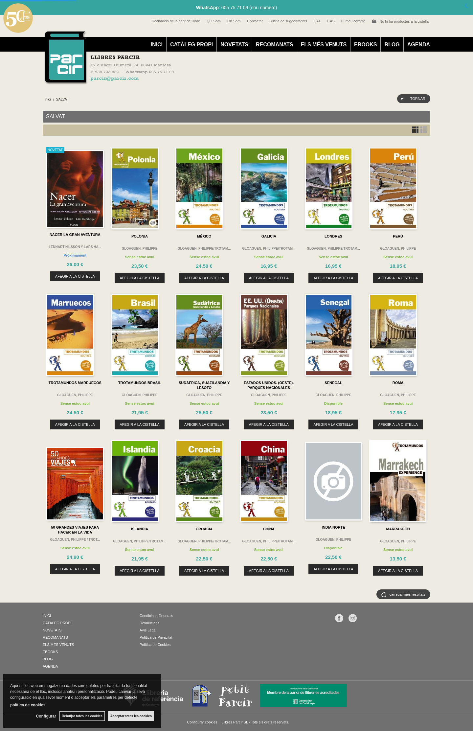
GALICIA (268, 236)
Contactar (255, 21)
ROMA (398, 383)
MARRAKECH (398, 529)
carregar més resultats (407, 594)
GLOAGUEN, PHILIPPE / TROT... (75, 539)
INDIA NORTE (333, 527)
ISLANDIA (139, 529)
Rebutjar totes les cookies (82, 716)
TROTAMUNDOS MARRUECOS (75, 383)
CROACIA (204, 529)
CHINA (269, 529)
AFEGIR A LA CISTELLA (75, 276)
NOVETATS (234, 44)
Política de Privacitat (156, 637)
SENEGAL (333, 383)
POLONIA (139, 236)
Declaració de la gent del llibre (176, 21)
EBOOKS (365, 44)
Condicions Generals (156, 616)
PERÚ (398, 236)
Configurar (46, 716)
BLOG (391, 44)
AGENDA (418, 44)
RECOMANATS (274, 44)
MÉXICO (204, 236)
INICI (156, 44)
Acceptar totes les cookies (131, 716)
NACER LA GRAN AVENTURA (75, 235)
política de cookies (27, 705)
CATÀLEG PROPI (191, 44)
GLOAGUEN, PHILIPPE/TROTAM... (204, 248)
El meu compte (353, 21)
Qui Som (214, 21)
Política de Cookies (155, 645)
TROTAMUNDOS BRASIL (139, 383)
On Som (233, 21)
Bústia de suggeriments (288, 21)
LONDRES (333, 236)
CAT (317, 21)
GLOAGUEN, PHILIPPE (140, 248)
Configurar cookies (202, 722)
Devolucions (149, 623)
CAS (331, 21)
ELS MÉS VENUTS (324, 44)
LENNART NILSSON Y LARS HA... (75, 247)
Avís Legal (148, 630)
